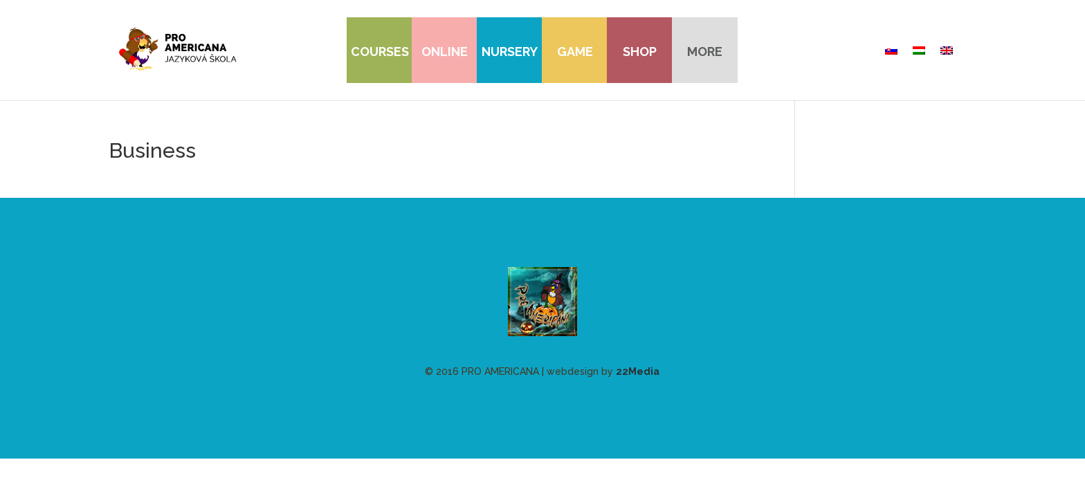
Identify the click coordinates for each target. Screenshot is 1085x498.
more (704, 51)
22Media (637, 371)
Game (575, 51)
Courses (380, 51)
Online (444, 51)
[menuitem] (891, 50)
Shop (640, 51)
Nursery (510, 51)
